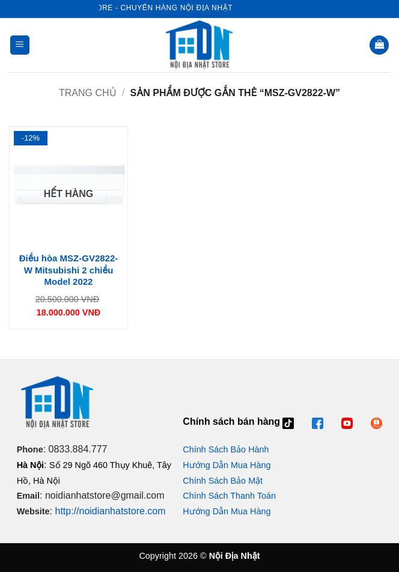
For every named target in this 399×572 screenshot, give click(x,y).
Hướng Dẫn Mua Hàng (226, 465)
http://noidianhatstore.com (110, 511)
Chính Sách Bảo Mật (223, 480)
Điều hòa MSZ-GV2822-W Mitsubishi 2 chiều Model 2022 (68, 270)
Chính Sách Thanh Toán (229, 495)
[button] (19, 45)
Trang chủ (88, 93)
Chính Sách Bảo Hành (226, 449)
